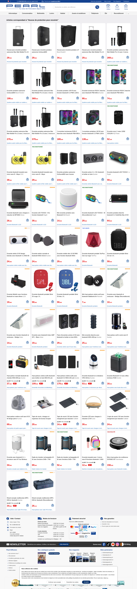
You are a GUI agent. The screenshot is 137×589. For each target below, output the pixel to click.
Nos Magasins (117, 1)
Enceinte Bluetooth (87, 265)
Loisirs (51, 13)
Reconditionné (119, 13)
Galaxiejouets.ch (107, 555)
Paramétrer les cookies (72, 582)
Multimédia (40, 13)
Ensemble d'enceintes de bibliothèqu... (42, 387)
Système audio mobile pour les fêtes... (67, 102)
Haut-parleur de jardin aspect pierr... (17, 428)
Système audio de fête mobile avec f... (17, 184)
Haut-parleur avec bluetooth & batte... (117, 469)
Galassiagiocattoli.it (108, 564)
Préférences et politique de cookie (17, 563)
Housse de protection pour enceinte (17, 61)
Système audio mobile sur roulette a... (117, 61)
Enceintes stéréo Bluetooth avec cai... (92, 184)
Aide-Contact (107, 1)
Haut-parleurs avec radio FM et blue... (17, 509)
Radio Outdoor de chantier (39, 469)
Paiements (76, 521)
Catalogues (126, 1)
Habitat (62, 13)
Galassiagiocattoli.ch (108, 559)
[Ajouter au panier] (27, 57)
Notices (11, 567)
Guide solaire (12, 570)
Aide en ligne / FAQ (15, 522)
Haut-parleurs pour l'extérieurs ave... (92, 347)
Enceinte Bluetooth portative (90, 306)
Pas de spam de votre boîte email (110, 526)
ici (107, 578)
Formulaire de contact (15, 527)
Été (106, 13)
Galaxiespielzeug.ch (108, 557)
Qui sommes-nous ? (14, 553)
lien (95, 573)
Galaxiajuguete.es (107, 562)
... (128, 13)
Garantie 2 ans (106, 524)
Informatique (13, 13)
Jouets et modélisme (78, 13)
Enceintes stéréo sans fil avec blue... (67, 347)
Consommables (27, 13)
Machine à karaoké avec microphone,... (93, 469)
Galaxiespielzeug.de (108, 552)
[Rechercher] (97, 7)
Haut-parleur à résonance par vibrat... (92, 387)
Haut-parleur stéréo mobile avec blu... (17, 265)
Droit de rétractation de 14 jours (110, 522)
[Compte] (117, 7)
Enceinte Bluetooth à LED (114, 184)
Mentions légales (13, 560)
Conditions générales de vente (16, 558)
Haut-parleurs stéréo (112, 143)
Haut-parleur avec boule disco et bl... (117, 387)
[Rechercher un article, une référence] (76, 7)
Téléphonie (94, 13)
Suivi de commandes (96, 1)
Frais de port (52, 1)
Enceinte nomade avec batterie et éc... (17, 469)
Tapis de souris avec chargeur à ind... (42, 428)
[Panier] (126, 7)
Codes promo (12, 565)
